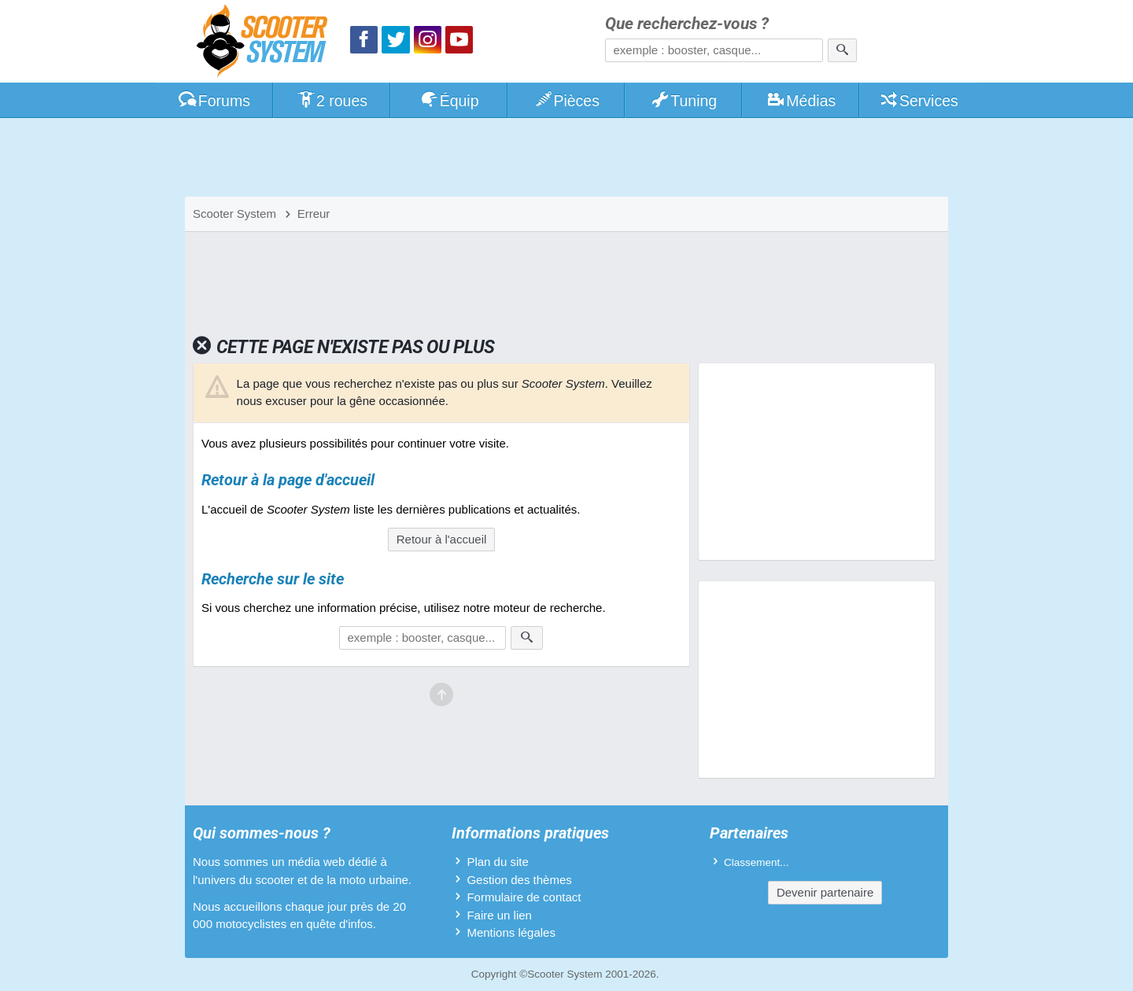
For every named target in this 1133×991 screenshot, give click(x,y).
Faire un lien (499, 915)
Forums (214, 100)
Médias (801, 100)
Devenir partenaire (825, 892)
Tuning (684, 100)
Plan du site (497, 861)
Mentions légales (511, 932)
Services (918, 100)
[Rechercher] (842, 50)
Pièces (566, 100)
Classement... (756, 862)
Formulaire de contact (524, 897)
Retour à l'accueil (442, 539)
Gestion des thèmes (519, 879)
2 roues (331, 100)
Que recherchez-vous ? (687, 24)
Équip (449, 100)
